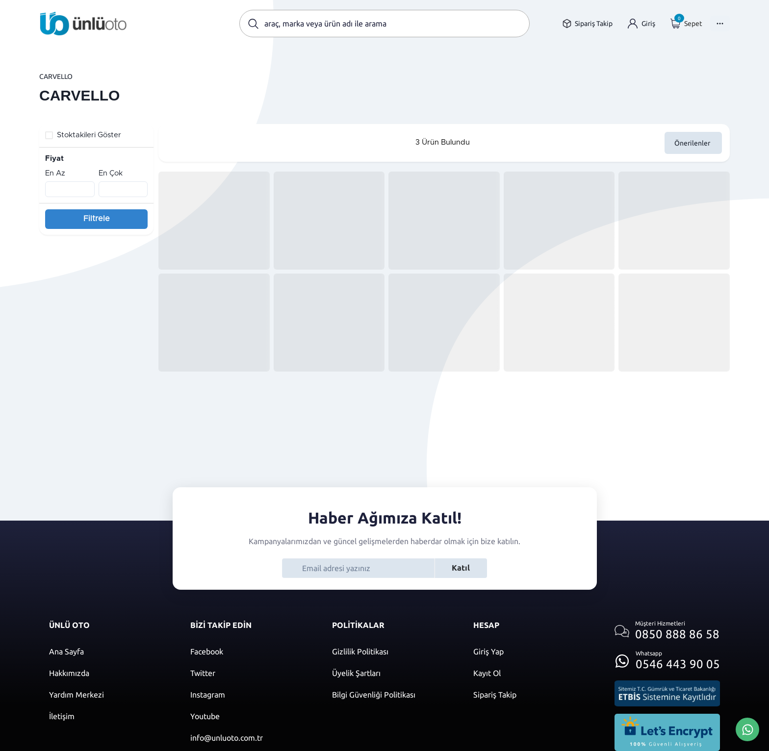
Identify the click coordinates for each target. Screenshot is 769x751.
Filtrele (96, 219)
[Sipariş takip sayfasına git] (587, 24)
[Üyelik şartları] (393, 673)
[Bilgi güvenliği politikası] (393, 695)
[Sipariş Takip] (534, 695)
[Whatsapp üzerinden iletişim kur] (667, 658)
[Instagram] (251, 695)
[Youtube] (251, 716)
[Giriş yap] (641, 24)
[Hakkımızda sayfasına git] (110, 673)
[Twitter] (251, 673)
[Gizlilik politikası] (393, 651)
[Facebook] (251, 651)
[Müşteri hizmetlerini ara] (667, 631)
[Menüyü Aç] (720, 23)
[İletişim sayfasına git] (110, 716)
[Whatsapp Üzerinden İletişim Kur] (747, 728)
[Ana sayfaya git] (83, 23)
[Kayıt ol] (534, 673)
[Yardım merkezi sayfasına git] (110, 695)
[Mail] (251, 738)
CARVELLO (56, 76)
